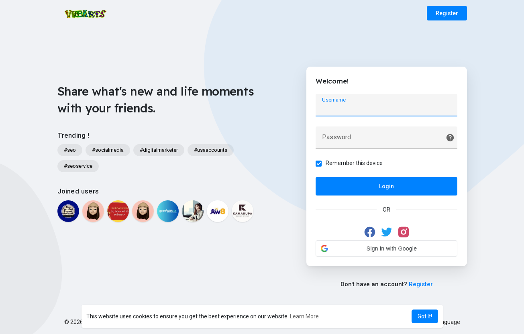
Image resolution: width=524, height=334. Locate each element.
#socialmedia (108, 150)
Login (386, 186)
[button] (386, 249)
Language (444, 322)
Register (447, 13)
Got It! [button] (425, 316)
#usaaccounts (210, 150)
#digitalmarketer (159, 150)
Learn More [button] (304, 316)
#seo (70, 150)
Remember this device (354, 163)
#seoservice (78, 166)
